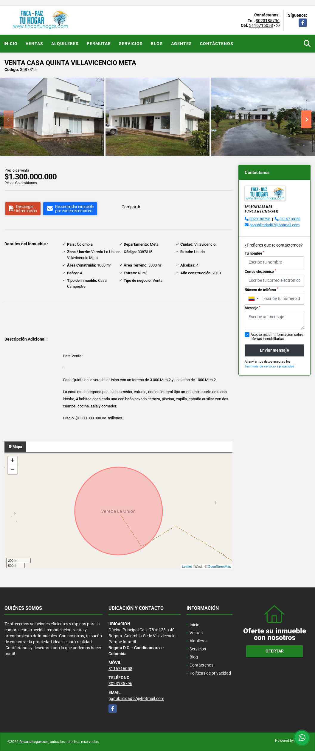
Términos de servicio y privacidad (269, 366)
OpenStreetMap (219, 566)
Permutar (99, 43)
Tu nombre (254, 253)
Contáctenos (216, 43)
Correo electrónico (260, 271)
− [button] (13, 469)
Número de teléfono (261, 289)
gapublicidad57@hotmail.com (274, 225)
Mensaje (252, 307)
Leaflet (187, 566)
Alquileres (65, 43)
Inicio (11, 43)
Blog (157, 43)
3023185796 (268, 20)
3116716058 (261, 25)
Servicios (131, 43)
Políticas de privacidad (210, 673)
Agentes (181, 43)
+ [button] (13, 460)
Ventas (34, 43)
